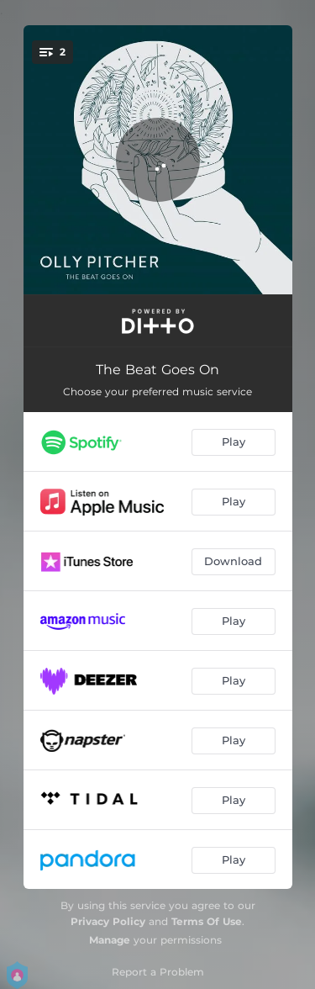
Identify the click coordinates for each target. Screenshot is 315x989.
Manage (109, 939)
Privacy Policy (108, 921)
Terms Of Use (206, 921)
